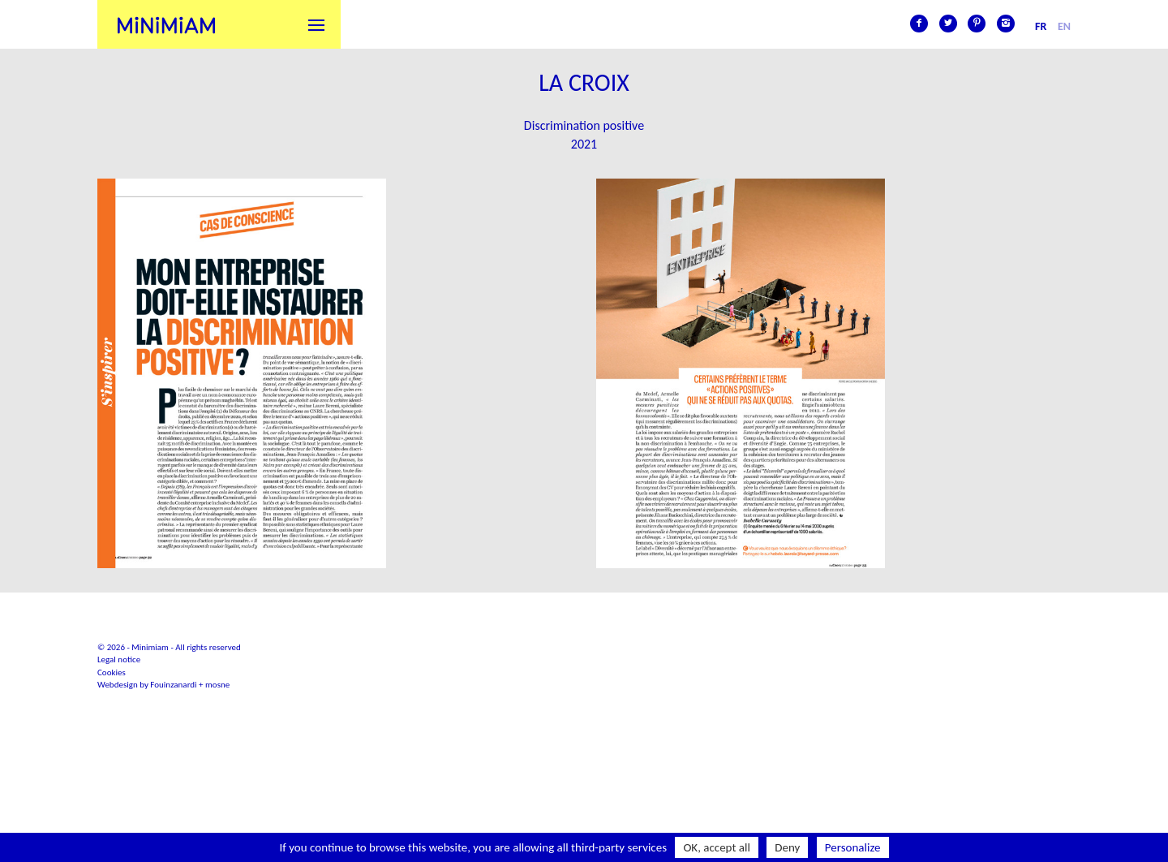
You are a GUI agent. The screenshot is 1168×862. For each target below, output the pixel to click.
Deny (787, 847)
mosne (217, 684)
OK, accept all (716, 847)
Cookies (111, 672)
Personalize (853, 847)
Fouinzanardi (173, 684)
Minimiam (166, 24)
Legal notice (118, 659)
